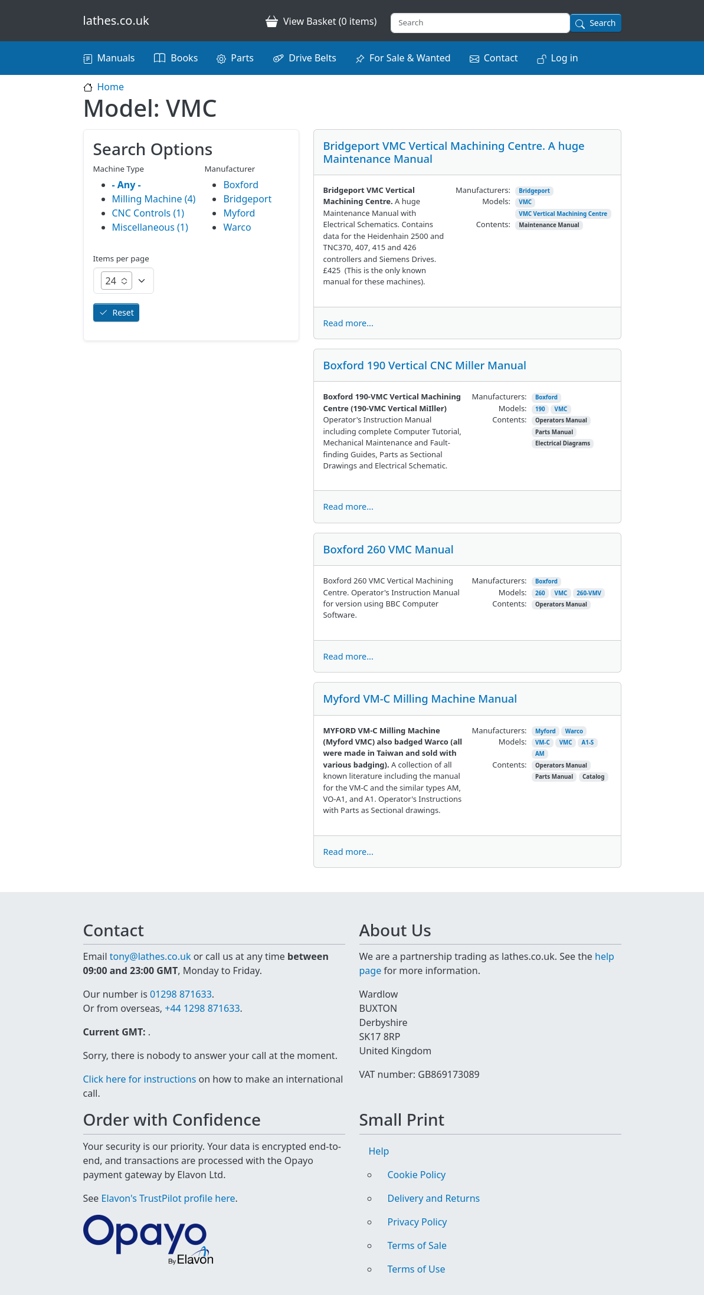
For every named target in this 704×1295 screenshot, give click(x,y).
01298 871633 (181, 994)
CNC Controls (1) (148, 212)
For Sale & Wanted (410, 57)
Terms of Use (417, 1269)
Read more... (348, 323)
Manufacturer (229, 168)
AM (540, 754)
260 (540, 593)
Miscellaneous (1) (150, 227)
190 (540, 409)
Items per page (121, 258)
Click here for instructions (140, 1079)
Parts (242, 57)
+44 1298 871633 (202, 1008)
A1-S (587, 742)
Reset (123, 312)
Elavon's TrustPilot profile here (168, 1198)
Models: (496, 201)
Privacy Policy (417, 1221)
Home (111, 86)
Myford (545, 731)
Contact (501, 57)
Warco (574, 731)
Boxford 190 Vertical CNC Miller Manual (424, 365)
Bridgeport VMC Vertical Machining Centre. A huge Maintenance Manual (454, 152)
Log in (564, 57)
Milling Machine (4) (154, 198)
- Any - (126, 184)
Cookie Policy (417, 1174)
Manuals (116, 57)
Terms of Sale (417, 1245)
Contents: (493, 224)
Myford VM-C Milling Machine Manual (420, 698)
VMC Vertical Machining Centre (563, 214)
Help (379, 1151)
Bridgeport (534, 191)
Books (184, 57)
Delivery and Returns (434, 1198)
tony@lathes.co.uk (150, 956)
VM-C (542, 742)
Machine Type (119, 168)
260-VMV (589, 593)
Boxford (546, 397)
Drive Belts (312, 57)
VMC (525, 202)
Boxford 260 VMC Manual (388, 549)
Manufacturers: (483, 190)
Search (602, 22)
